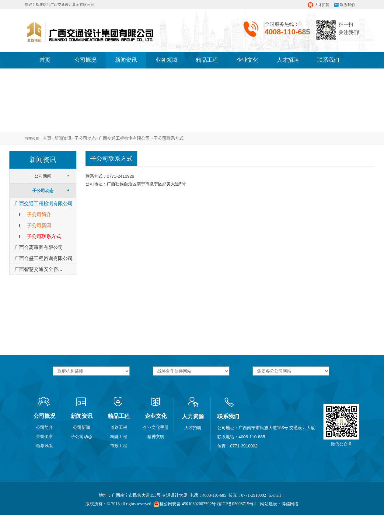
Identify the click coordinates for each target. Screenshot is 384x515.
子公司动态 (85, 138)
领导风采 (44, 445)
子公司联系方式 (168, 138)
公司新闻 (42, 175)
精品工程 (207, 60)
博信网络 (289, 504)
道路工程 (118, 427)
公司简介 (44, 427)
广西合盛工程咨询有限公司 (43, 258)
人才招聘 (322, 5)
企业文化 (247, 60)
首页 (45, 60)
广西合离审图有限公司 (38, 247)
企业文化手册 (156, 427)
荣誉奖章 (44, 436)
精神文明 (155, 436)
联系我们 (347, 5)
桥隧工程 (118, 436)
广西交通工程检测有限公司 (124, 138)
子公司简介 (39, 214)
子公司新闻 (39, 225)
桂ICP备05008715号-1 (237, 504)
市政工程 (118, 445)
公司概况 (85, 60)
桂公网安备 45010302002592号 (184, 504)
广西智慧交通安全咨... (38, 269)
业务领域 (166, 60)
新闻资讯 (126, 60)
